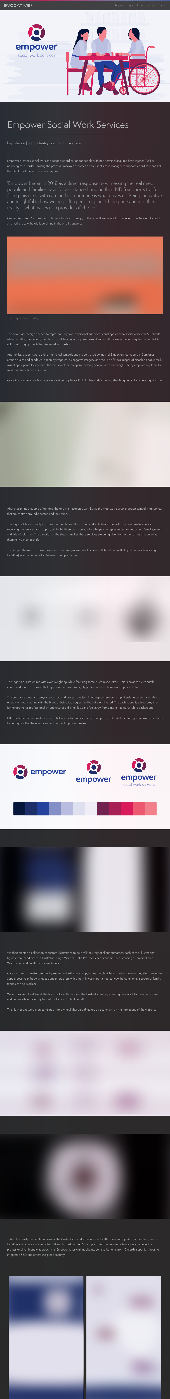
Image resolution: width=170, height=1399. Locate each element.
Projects (119, 5)
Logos (130, 5)
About (151, 5)
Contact (162, 5)
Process (140, 5)
